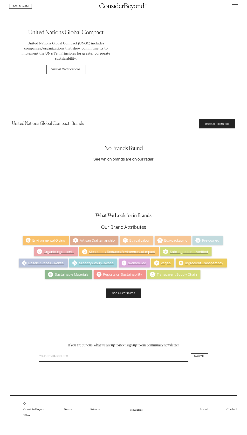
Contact (231, 409)
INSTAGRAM (20, 6)
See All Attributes (123, 293)
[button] (235, 6)
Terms (68, 409)
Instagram (136, 409)
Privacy (95, 409)
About (204, 409)
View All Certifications (65, 69)
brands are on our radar (132, 159)
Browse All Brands (217, 124)
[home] (123, 6)
